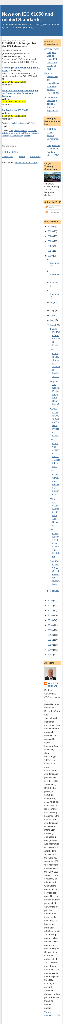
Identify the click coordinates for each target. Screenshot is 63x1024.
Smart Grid (23, 133)
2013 (50, 630)
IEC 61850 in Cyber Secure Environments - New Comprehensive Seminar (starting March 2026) (52, 142)
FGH (11, 131)
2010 (50, 645)
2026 (50, 226)
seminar (14, 133)
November (55, 274)
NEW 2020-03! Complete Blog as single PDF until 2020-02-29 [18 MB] (51, 59)
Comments (52, 212)
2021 (50, 251)
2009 (50, 649)
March (53, 325)
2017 (50, 610)
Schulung (6, 133)
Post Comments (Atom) (26, 162)
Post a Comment (10, 152)
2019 (50, 600)
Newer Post (7, 156)
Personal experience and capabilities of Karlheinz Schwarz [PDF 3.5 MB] (52, 83)
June (53, 315)
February (54, 591)
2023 (50, 241)
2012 (50, 635)
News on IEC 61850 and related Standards (27, 16)
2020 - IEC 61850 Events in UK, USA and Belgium (54, 512)
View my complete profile (52, 1013)
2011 (50, 640)
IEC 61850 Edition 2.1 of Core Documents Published (55, 543)
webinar (27, 135)
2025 (50, 231)
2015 (50, 620)
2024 (50, 236)
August (53, 302)
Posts (50, 207)
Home (22, 156)
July (52, 310)
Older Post (35, 156)
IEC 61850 (32, 131)
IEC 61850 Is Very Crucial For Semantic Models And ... (55, 363)
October (54, 282)
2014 (50, 625)
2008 (50, 654)
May (52, 320)
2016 (50, 615)
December (55, 263)
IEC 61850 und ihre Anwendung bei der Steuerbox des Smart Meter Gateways (20, 93)
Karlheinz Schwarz (53, 684)
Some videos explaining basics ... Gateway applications (51, 104)
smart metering (16, 135)
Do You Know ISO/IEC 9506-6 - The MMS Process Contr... (55, 422)
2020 (50, 255)
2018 (50, 605)
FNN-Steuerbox (20, 131)
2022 (50, 246)
